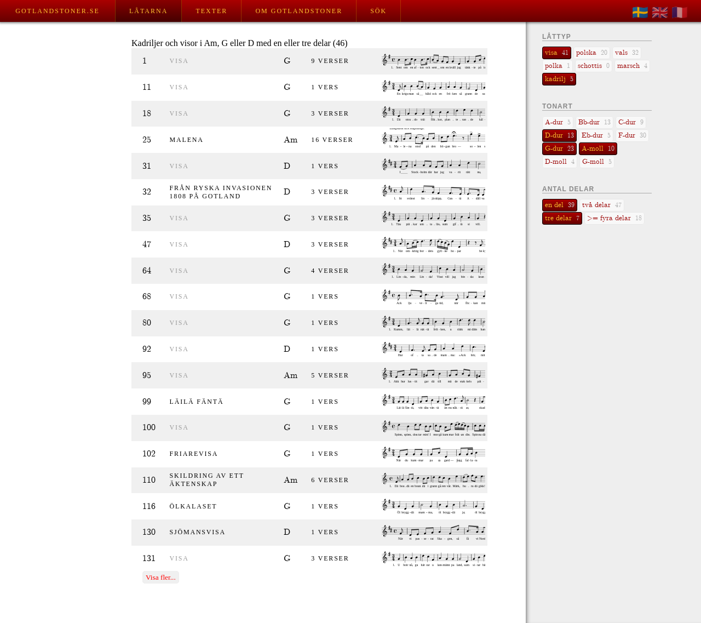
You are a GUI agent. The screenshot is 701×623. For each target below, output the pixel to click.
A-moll (598, 148)
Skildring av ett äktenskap (207, 480)
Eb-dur (596, 135)
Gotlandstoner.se (57, 11)
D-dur (559, 135)
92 (146, 349)
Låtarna (148, 11)
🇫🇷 (679, 12)
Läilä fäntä (197, 401)
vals (627, 53)
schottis (594, 66)
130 (149, 532)
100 (149, 427)
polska (591, 53)
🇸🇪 (640, 12)
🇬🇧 (660, 12)
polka (557, 66)
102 (149, 454)
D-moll (559, 162)
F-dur (632, 135)
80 (146, 323)
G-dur (559, 148)
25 (146, 140)
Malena (187, 140)
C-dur (630, 122)
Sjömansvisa (198, 532)
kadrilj (559, 79)
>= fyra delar (614, 218)
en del (559, 205)
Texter (211, 11)
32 (146, 192)
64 (146, 271)
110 (149, 480)
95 (146, 375)
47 (146, 244)
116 (149, 506)
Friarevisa (194, 454)
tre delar (562, 218)
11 (146, 87)
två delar (602, 205)
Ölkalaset (193, 506)
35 (146, 218)
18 (146, 113)
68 (146, 296)
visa (179, 61)
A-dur (558, 122)
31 (146, 166)
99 (146, 402)
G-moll (597, 162)
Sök (378, 11)
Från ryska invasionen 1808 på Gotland (221, 192)
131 (149, 558)
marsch (632, 66)
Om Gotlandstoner (298, 11)
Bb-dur (594, 122)
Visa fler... (161, 577)
